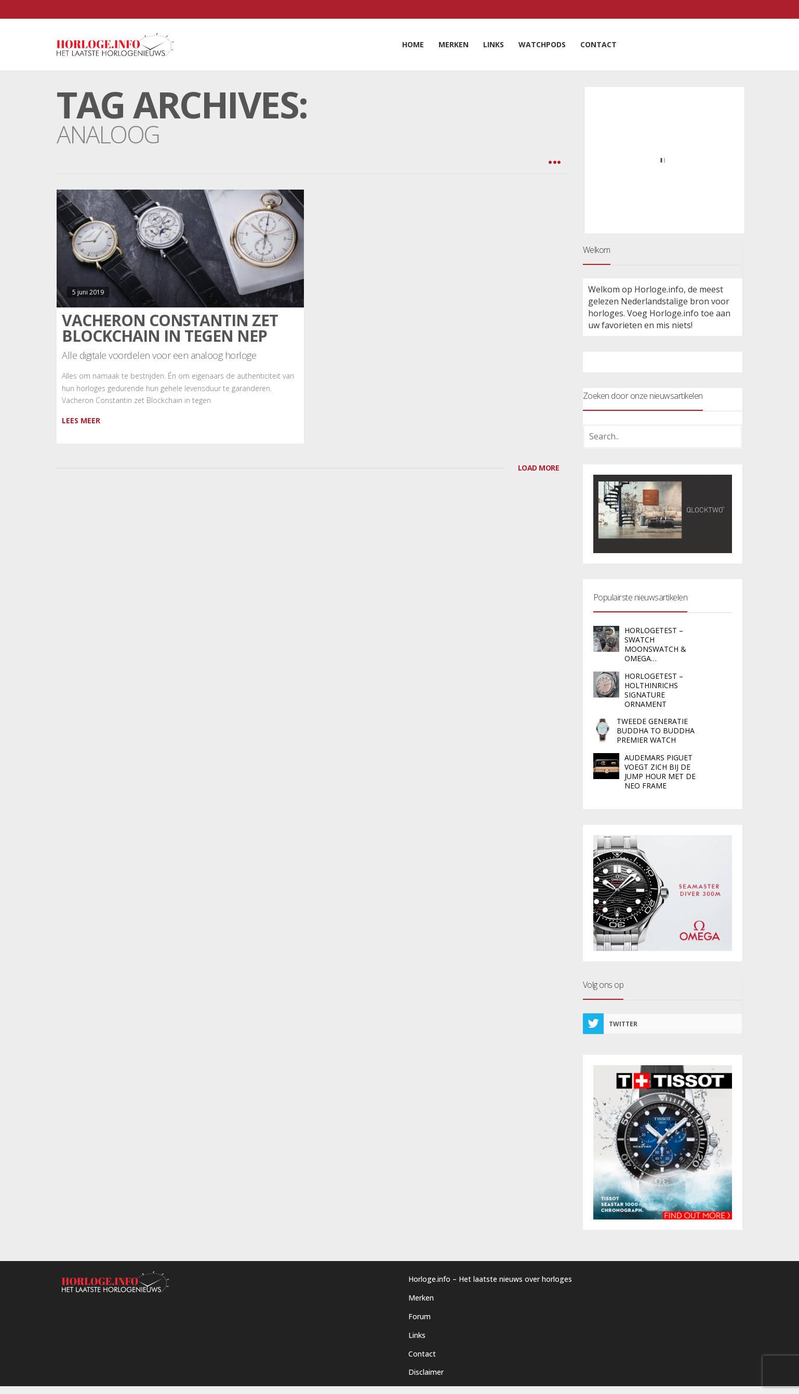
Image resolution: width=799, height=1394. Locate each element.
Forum (419, 1316)
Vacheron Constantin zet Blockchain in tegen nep (170, 328)
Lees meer (81, 420)
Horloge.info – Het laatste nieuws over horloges (490, 1279)
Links (416, 1335)
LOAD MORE (539, 468)
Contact (422, 1354)
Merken (421, 1298)
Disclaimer (426, 1372)
